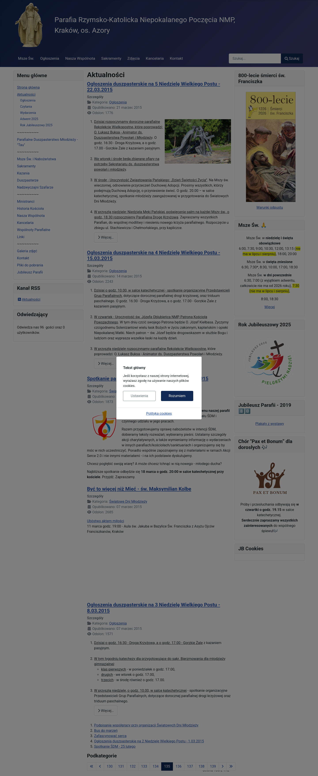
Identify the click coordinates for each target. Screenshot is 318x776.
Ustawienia (139, 396)
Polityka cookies (159, 413)
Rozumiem (177, 396)
